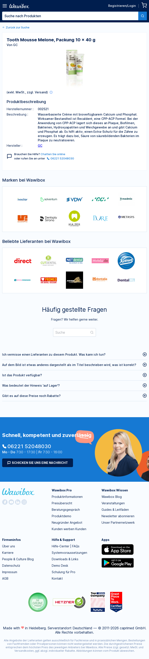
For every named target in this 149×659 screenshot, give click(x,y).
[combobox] (74, 16)
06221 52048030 (60, 158)
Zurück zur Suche (15, 27)
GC (40, 145)
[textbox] (70, 16)
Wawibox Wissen (115, 490)
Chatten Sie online (53, 154)
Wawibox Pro (62, 490)
